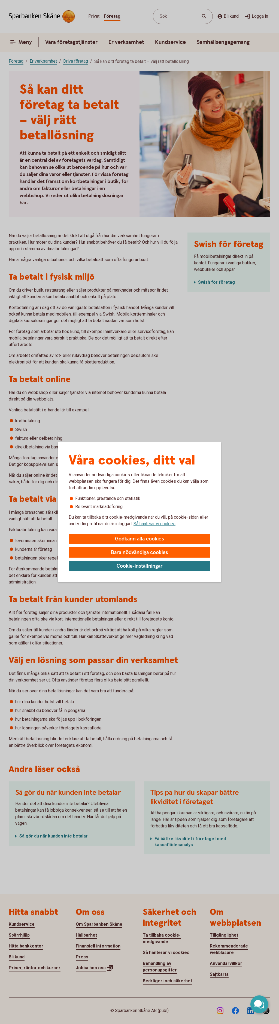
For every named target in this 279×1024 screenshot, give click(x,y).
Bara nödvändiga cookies (139, 552)
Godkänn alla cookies (139, 539)
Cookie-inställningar (140, 566)
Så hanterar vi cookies (154, 523)
